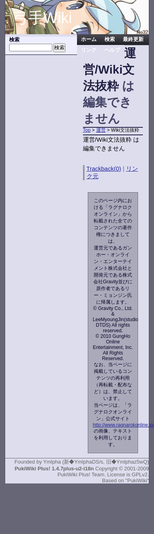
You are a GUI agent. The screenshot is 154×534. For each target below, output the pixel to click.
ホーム (89, 39)
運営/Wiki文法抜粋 (109, 69)
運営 (101, 130)
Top (87, 130)
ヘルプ (112, 50)
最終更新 (133, 39)
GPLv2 (140, 474)
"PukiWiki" (137, 480)
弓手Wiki (42, 18)
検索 (110, 39)
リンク (89, 50)
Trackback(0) (104, 168)
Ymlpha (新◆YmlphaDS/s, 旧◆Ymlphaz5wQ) (96, 462)
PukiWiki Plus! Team (81, 474)
